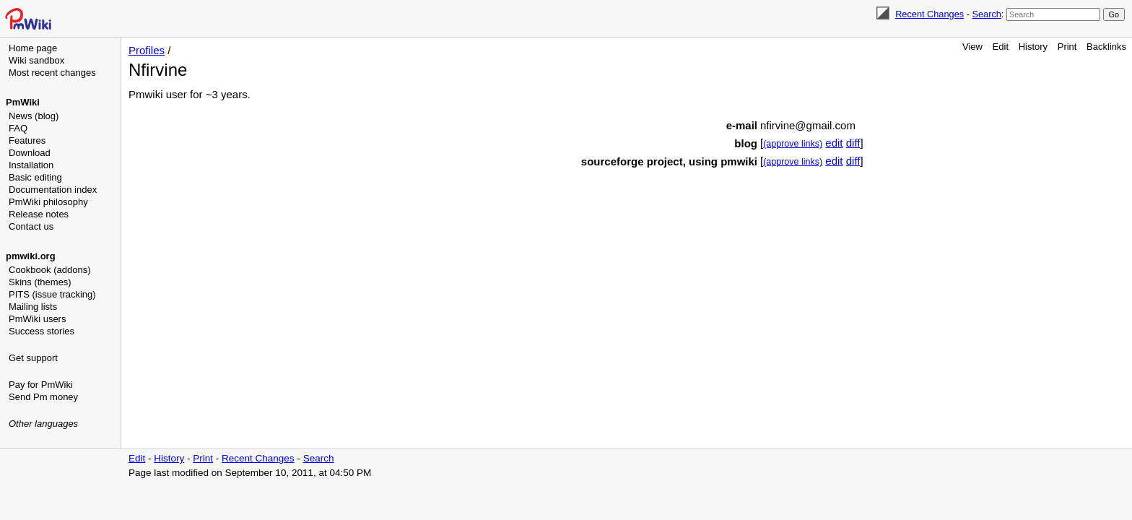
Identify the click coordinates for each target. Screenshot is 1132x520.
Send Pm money (43, 396)
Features (27, 140)
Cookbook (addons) (49, 269)
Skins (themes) (40, 282)
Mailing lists (33, 306)
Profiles (147, 50)
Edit (1001, 46)
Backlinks (1106, 46)
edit (834, 142)
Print (1067, 46)
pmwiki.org (31, 256)
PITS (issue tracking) (52, 294)
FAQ (18, 128)
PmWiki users (37, 318)
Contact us (31, 226)
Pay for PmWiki (41, 384)
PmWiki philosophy (48, 201)
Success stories (41, 331)
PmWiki (23, 102)
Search (986, 14)
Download (30, 152)
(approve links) (792, 144)
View (972, 46)
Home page (33, 48)
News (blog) (33, 115)
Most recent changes (52, 72)
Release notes (39, 214)
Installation (31, 165)
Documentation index (53, 189)
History (1033, 46)
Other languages (43, 423)
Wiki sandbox (36, 60)
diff (853, 142)
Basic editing (35, 177)
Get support (33, 357)
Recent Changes (929, 14)
